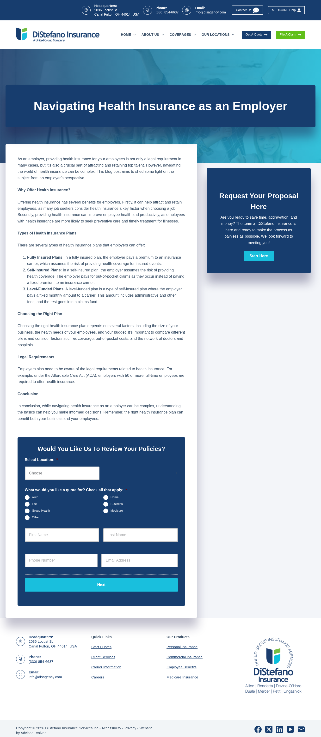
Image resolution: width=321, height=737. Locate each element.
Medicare (117, 510)
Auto (35, 497)
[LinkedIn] (279, 725)
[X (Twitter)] (268, 725)
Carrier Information (106, 663)
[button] (259, 256)
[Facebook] (258, 725)
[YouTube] (290, 725)
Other (36, 517)
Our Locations (219, 35)
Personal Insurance (182, 643)
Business (117, 504)
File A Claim (290, 34)
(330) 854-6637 (167, 12)
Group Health (41, 510)
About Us (154, 35)
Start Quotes (101, 643)
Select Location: (41, 460)
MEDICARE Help (286, 10)
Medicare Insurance (182, 673)
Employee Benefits (182, 663)
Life (34, 504)
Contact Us (247, 10)
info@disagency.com (210, 12)
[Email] (301, 725)
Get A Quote (257, 34)
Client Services (103, 653)
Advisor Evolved (34, 729)
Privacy (130, 724)
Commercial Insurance (185, 653)
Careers (97, 673)
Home (129, 35)
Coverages (184, 35)
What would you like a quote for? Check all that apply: (76, 490)
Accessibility (111, 724)
